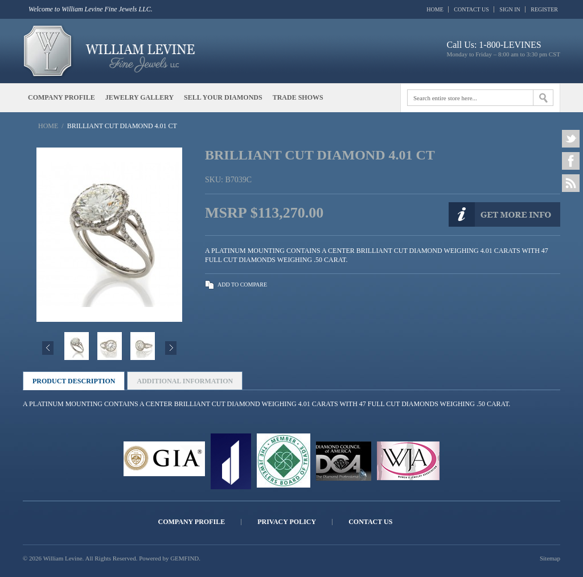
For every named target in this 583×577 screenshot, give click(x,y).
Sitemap (550, 558)
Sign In (509, 9)
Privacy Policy (286, 522)
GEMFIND (184, 558)
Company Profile (191, 522)
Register (544, 9)
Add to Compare (242, 284)
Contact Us (471, 9)
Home (434, 9)
